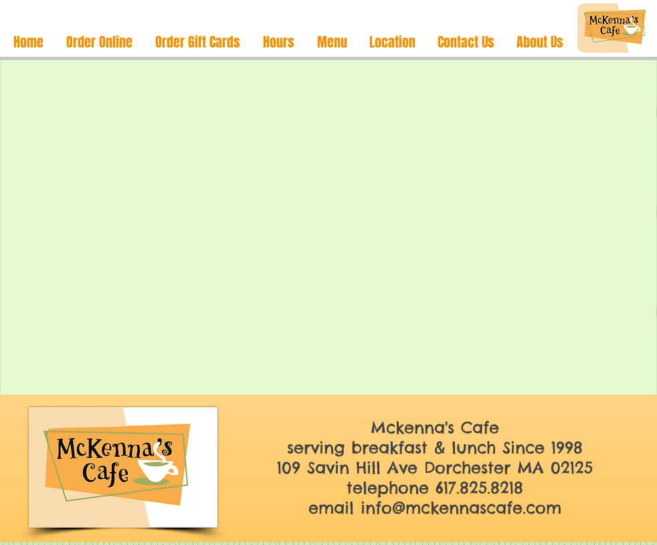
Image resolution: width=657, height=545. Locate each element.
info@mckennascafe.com (461, 508)
